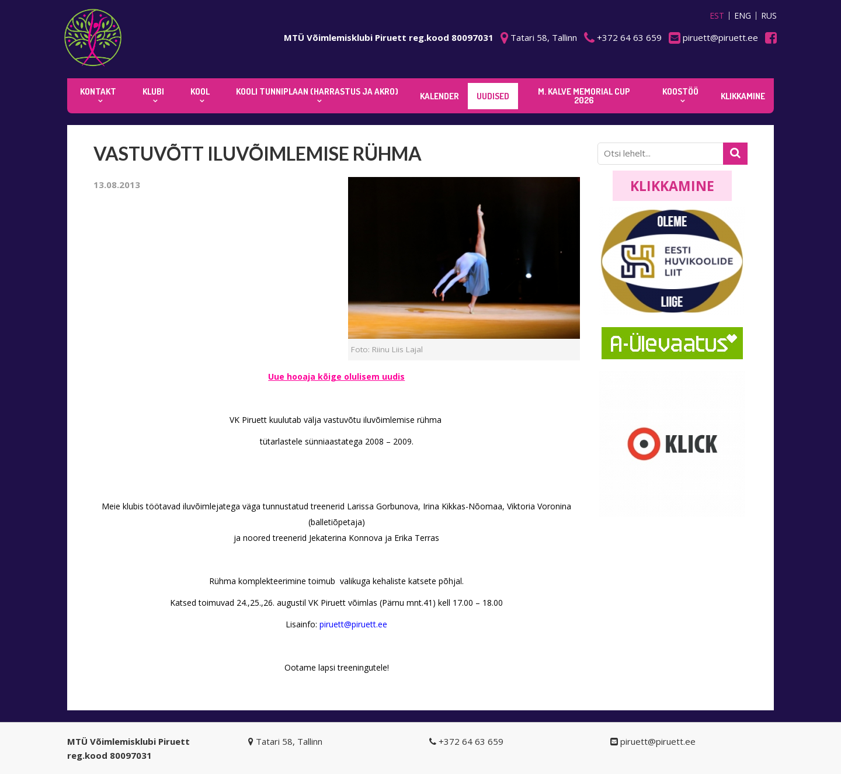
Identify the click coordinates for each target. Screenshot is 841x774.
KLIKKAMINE (743, 96)
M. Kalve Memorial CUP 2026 (584, 96)
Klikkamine (672, 185)
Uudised (493, 96)
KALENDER (439, 96)
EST (717, 16)
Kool (200, 91)
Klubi (153, 91)
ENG (742, 16)
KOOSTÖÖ (680, 91)
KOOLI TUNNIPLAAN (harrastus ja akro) (317, 91)
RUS (769, 16)
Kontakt (98, 91)
